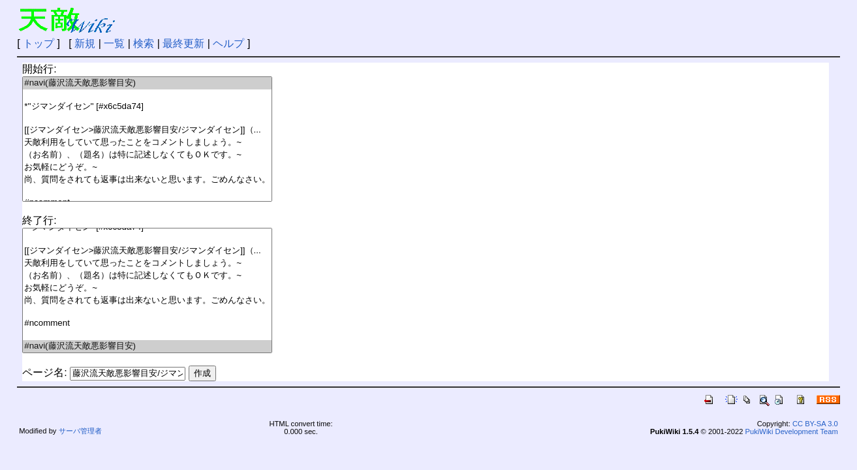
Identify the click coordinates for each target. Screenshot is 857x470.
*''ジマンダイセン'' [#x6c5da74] (147, 107)
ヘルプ (228, 43)
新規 (84, 43)
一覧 (114, 43)
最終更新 (183, 43)
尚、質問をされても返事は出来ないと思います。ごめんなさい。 (147, 180)
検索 (143, 43)
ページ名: (44, 372)
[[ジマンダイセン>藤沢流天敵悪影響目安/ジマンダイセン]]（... (147, 130)
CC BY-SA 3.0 (815, 424)
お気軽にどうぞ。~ (147, 167)
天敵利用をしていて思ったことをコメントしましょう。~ (147, 142)
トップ (38, 43)
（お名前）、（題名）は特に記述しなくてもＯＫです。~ (147, 155)
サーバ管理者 (80, 431)
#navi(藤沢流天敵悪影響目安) (147, 83)
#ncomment (147, 323)
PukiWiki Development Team (791, 431)
